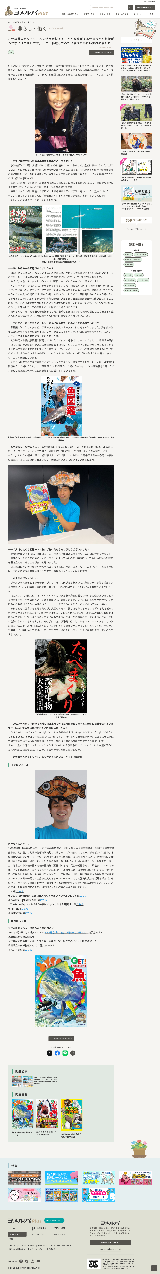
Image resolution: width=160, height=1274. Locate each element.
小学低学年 (130, 280)
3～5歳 (139, 275)
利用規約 (52, 1249)
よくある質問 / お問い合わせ (61, 1246)
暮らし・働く (105, 14)
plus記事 (16, 22)
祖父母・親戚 (141, 254)
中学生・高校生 (132, 290)
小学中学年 (144, 280)
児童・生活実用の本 (70, 14)
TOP (9, 22)
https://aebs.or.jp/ (121, 1268)
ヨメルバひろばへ (53, 1220)
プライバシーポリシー (37, 1249)
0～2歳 (129, 275)
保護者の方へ (42, 1246)
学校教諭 (130, 264)
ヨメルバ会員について (109, 1249)
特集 (151, 14)
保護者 (129, 254)
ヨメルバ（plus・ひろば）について (21, 1246)
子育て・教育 (89, 14)
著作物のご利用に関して (18, 1249)
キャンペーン (139, 14)
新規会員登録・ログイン (145, 7)
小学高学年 (130, 285)
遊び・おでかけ (122, 14)
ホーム (12, 1228)
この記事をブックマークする (103, 52)
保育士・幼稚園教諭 (134, 259)
